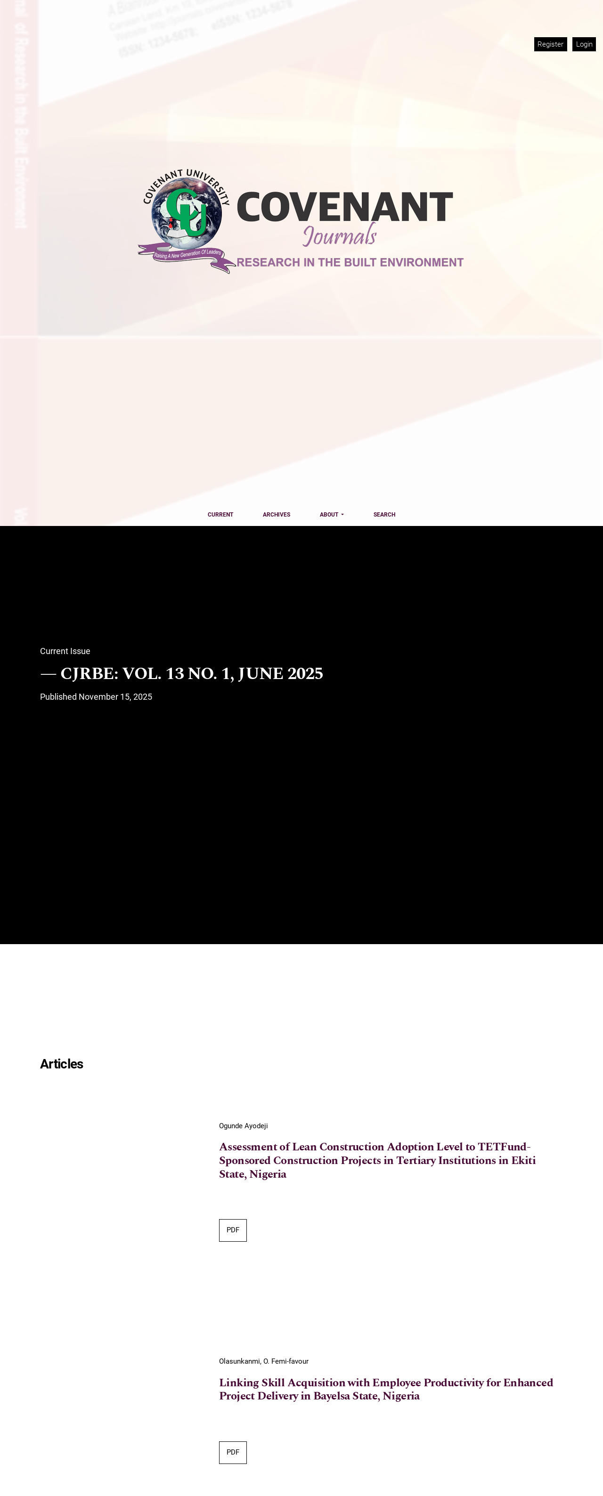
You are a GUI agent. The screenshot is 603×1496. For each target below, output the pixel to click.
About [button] (330, 514)
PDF (233, 1230)
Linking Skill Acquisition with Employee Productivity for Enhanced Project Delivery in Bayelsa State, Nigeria (386, 1390)
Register (550, 44)
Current (220, 514)
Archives (276, 514)
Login (584, 44)
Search (384, 514)
